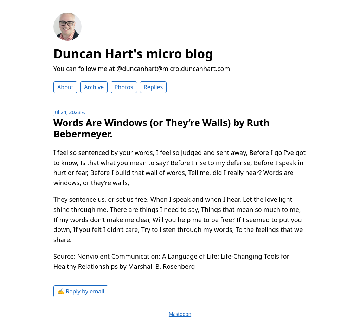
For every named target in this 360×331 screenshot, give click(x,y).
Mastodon (180, 314)
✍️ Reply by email (80, 291)
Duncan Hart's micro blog (133, 53)
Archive (94, 87)
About (65, 87)
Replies (153, 87)
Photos (124, 87)
